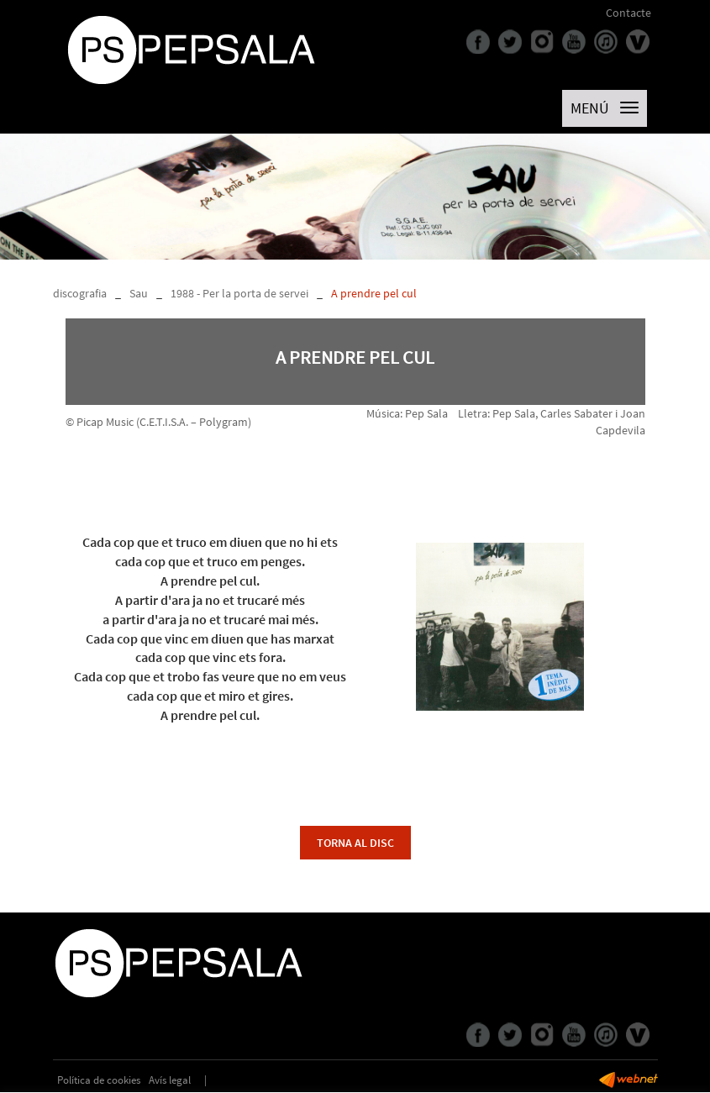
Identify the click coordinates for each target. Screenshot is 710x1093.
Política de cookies (98, 1080)
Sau (138, 293)
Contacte (628, 12)
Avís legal (170, 1080)
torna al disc (355, 842)
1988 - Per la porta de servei (239, 293)
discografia (80, 293)
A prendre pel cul (374, 293)
